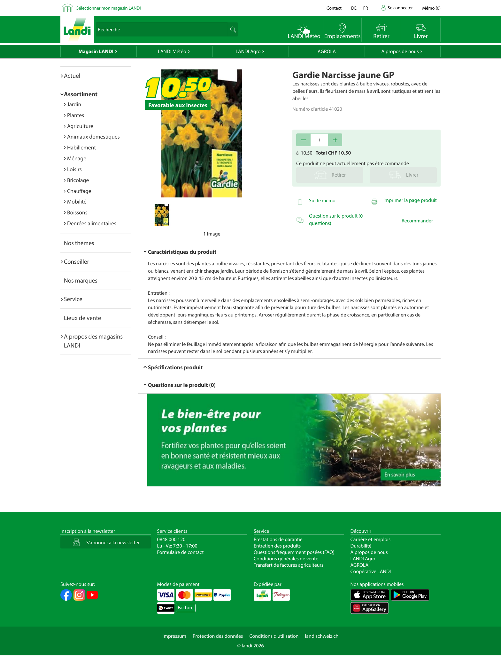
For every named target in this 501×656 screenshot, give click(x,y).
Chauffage (79, 191)
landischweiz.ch (322, 636)
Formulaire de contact (180, 552)
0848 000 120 (171, 539)
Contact (334, 8)
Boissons (77, 212)
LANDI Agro (247, 51)
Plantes (75, 115)
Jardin (74, 104)
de (354, 8)
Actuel (72, 75)
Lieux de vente (82, 318)
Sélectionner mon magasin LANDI (108, 8)
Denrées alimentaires (91, 223)
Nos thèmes (79, 243)
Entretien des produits (277, 546)
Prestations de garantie (278, 539)
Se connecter (400, 7)
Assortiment (80, 94)
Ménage (76, 158)
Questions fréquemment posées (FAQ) (294, 552)
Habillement (81, 147)
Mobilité (77, 201)
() (431, 8)
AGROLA (327, 51)
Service (73, 299)
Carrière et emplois (371, 539)
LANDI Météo (172, 51)
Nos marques (80, 280)
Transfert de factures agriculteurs (288, 565)
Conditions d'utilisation (273, 636)
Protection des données (218, 636)
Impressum (174, 636)
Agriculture (80, 126)
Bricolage (78, 180)
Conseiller (76, 261)
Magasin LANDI (96, 51)
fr (365, 8)
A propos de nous (400, 51)
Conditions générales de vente (286, 559)
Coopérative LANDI (371, 571)
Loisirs (74, 169)
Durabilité (361, 546)
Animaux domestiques (93, 136)
